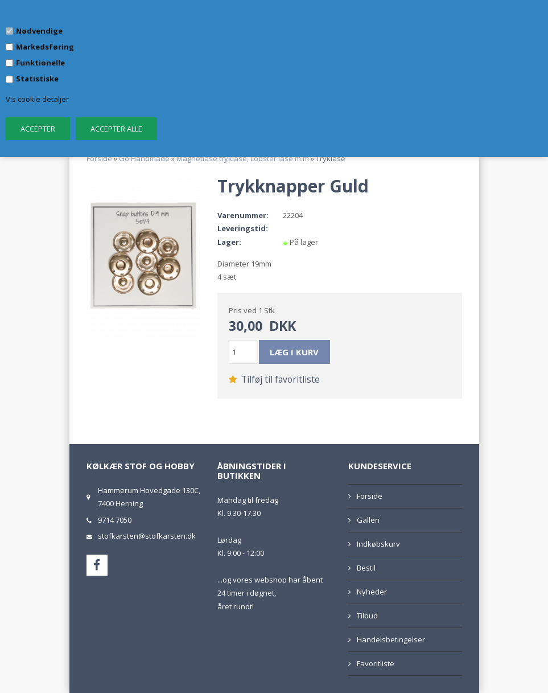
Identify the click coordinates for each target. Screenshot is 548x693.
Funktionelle (40, 63)
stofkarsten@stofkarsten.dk (147, 536)
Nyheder (372, 592)
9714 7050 (114, 520)
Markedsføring (45, 47)
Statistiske (37, 78)
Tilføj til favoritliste (274, 379)
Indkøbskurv (378, 544)
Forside (99, 158)
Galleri (368, 520)
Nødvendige (39, 31)
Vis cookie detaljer (37, 99)
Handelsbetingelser (391, 639)
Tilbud (367, 615)
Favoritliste (375, 663)
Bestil (366, 568)
